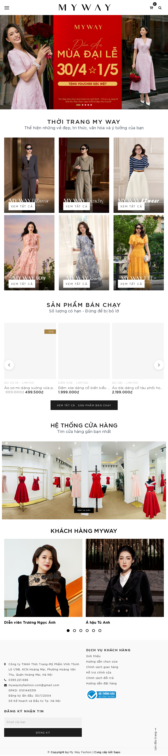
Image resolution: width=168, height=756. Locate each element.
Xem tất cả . (84, 405)
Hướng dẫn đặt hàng (101, 683)
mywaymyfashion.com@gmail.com (34, 685)
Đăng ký (43, 732)
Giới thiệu (93, 656)
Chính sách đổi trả (100, 677)
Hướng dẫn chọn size (102, 661)
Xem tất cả (22, 206)
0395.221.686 (18, 679)
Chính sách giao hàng (102, 666)
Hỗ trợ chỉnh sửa (98, 672)
